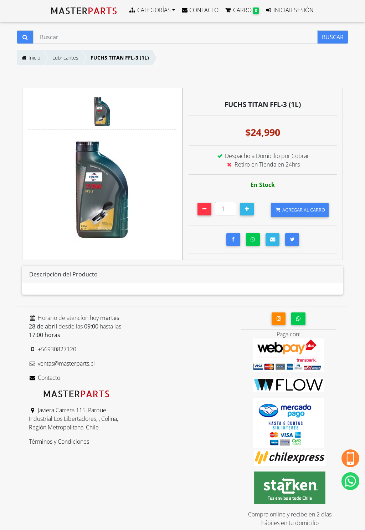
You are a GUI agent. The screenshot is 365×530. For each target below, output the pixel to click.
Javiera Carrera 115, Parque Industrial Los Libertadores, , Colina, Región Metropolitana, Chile (73, 418)
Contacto (44, 378)
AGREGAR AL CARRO (299, 210)
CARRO (241, 10)
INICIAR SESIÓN (289, 10)
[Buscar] (175, 37)
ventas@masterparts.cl (62, 363)
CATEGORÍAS (149, 10)
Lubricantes (65, 57)
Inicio (30, 57)
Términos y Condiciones (59, 441)
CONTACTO (200, 10)
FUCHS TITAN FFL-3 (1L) (120, 57)
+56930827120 (52, 349)
